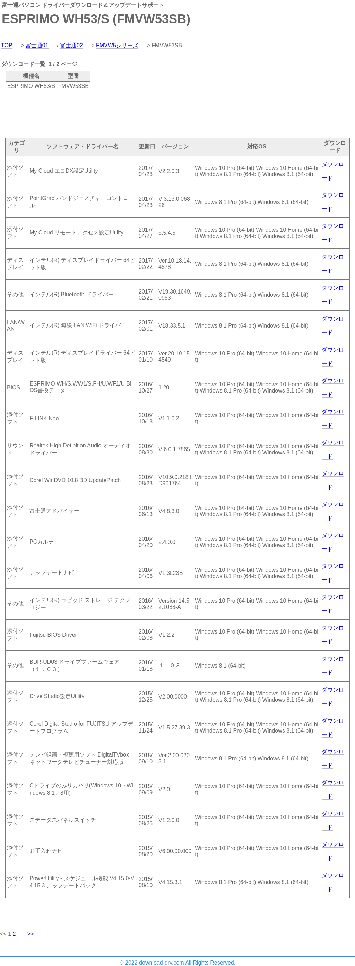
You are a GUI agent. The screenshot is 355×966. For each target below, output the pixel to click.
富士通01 (37, 45)
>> (30, 934)
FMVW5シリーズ (117, 45)
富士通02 (71, 45)
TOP (6, 45)
